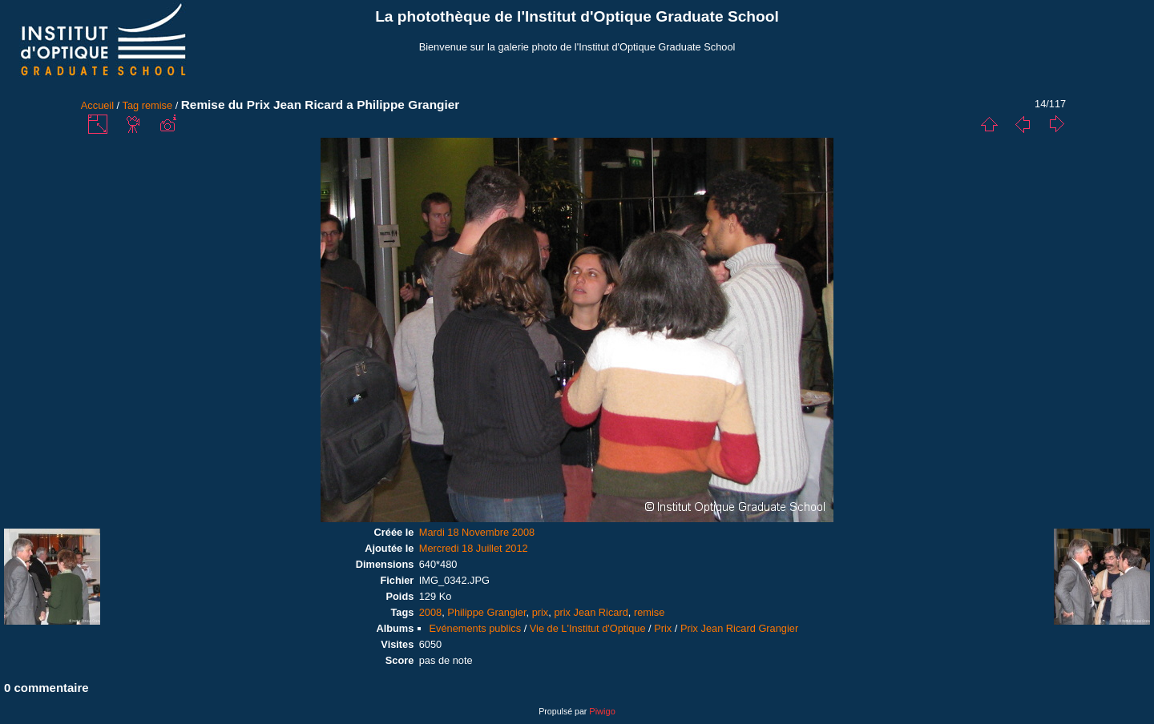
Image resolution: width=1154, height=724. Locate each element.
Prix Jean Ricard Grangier (739, 628)
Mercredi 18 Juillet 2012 (473, 548)
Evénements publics (476, 628)
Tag (131, 105)
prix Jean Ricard (590, 612)
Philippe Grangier (486, 612)
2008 (430, 612)
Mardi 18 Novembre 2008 (477, 532)
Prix (663, 628)
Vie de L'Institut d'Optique (588, 628)
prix (540, 612)
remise (157, 105)
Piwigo (602, 711)
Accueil (97, 105)
